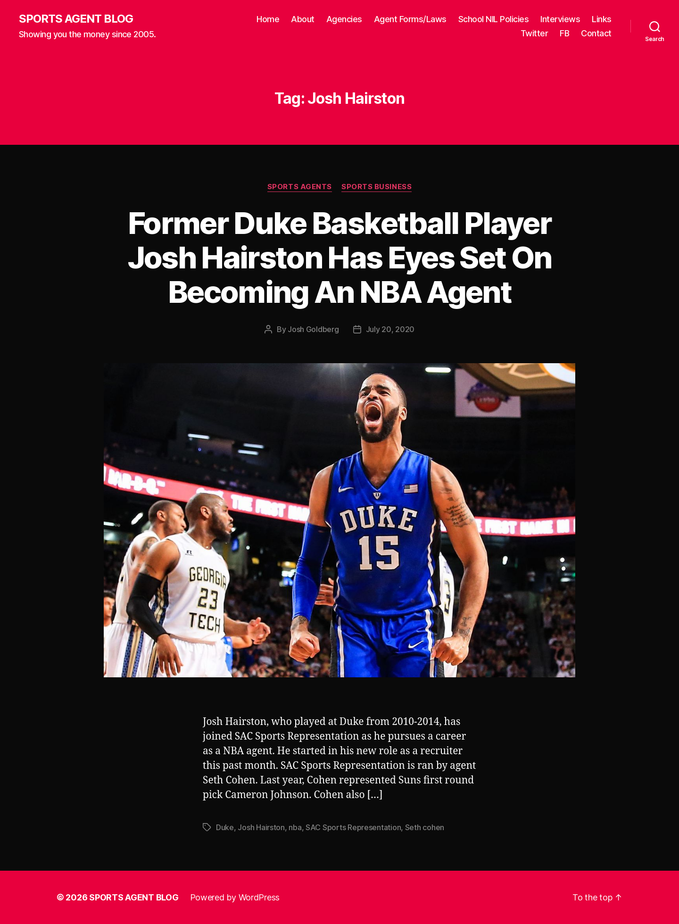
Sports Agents (299, 187)
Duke (225, 827)
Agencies (344, 19)
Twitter (534, 33)
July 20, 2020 (390, 329)
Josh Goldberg (313, 329)
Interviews (560, 19)
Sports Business (376, 187)
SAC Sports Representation (353, 827)
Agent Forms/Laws (410, 19)
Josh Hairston (261, 827)
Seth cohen (424, 827)
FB (564, 33)
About (303, 19)
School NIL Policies (493, 19)
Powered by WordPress (235, 897)
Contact (596, 33)
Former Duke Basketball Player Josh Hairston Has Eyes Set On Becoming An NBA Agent (340, 257)
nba (295, 827)
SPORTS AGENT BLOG (76, 19)
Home (268, 19)
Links (602, 19)
